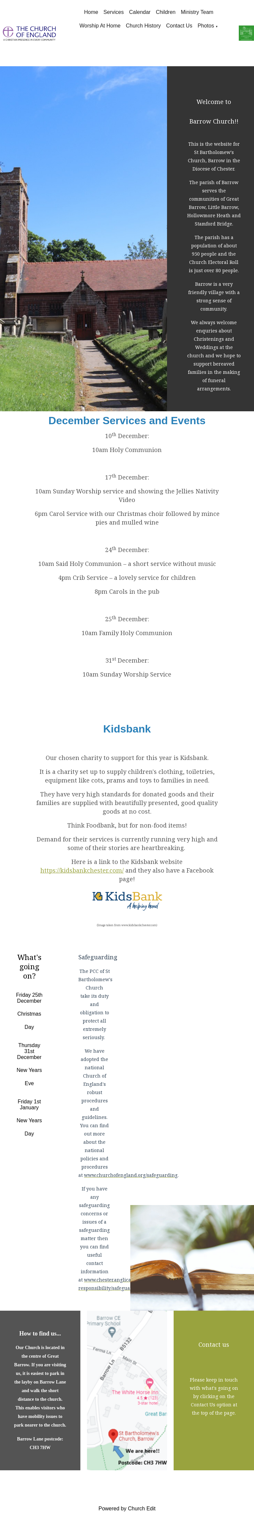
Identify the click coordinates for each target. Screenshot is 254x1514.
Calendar (139, 12)
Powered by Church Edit (127, 1508)
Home (91, 12)
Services (114, 12)
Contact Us (179, 25)
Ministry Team (197, 12)
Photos (205, 25)
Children (166, 12)
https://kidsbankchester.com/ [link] (82, 870)
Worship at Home (99, 25)
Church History (143, 25)
